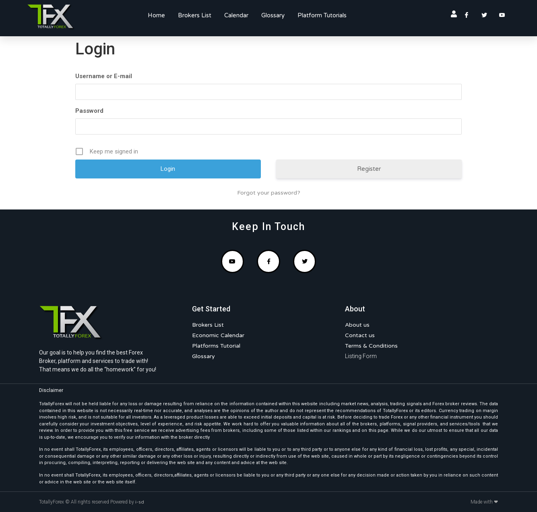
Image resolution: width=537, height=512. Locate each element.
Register (369, 168)
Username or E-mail (103, 76)
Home (156, 15)
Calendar (236, 15)
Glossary (273, 15)
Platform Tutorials (322, 15)
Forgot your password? (268, 192)
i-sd (139, 502)
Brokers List (194, 15)
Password (89, 110)
